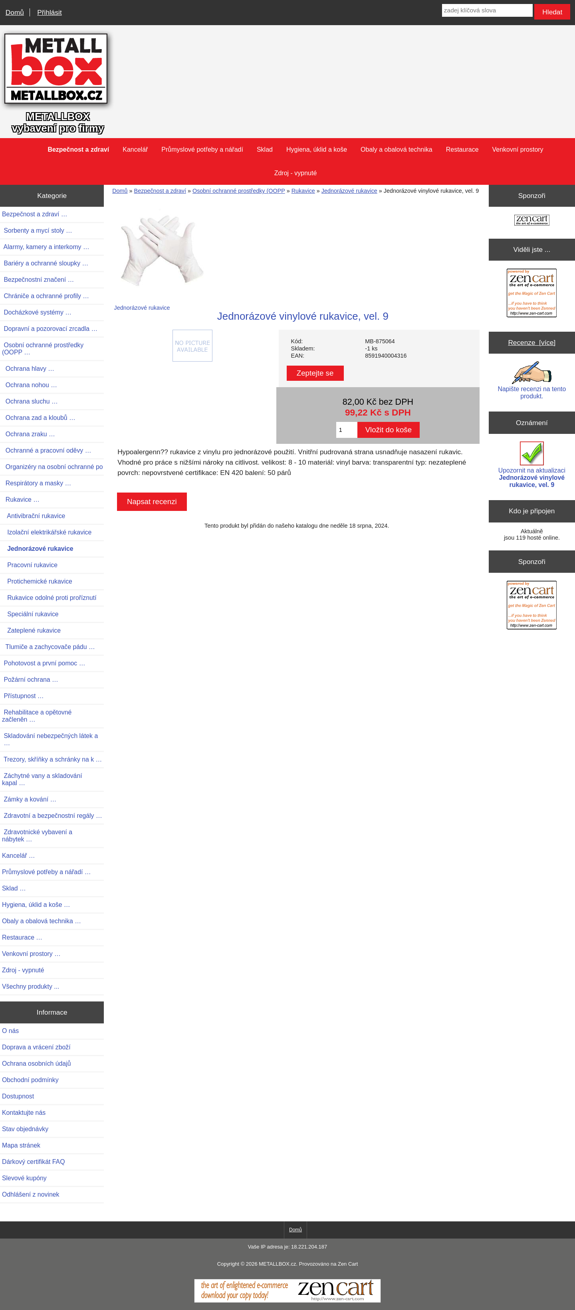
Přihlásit (49, 12)
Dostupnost (18, 1096)
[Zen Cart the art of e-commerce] (531, 221)
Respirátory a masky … (36, 483)
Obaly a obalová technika (396, 149)
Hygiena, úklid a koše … (36, 904)
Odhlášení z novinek (30, 1194)
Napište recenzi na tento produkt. (532, 380)
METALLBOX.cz (277, 1264)
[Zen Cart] (287, 1301)
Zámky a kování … (29, 799)
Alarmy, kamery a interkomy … (45, 246)
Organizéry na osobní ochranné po (52, 466)
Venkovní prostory (517, 149)
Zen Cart (348, 1264)
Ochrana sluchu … (30, 401)
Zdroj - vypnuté (295, 173)
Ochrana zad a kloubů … (38, 417)
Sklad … (14, 888)
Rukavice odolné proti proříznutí (49, 597)
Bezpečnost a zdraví (160, 191)
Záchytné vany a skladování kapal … (42, 779)
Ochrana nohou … (29, 385)
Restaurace (462, 149)
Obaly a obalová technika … (41, 921)
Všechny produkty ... (30, 986)
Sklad (265, 149)
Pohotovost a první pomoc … (43, 663)
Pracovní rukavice (30, 565)
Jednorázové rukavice (349, 191)
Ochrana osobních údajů (36, 1063)
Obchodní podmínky (30, 1079)
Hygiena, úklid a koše (316, 149)
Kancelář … (18, 855)
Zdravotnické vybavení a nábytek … (37, 836)
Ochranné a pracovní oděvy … (46, 450)
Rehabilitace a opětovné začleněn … (36, 716)
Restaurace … (22, 937)
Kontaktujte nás (24, 1112)
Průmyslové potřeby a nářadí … (46, 872)
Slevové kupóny (24, 1178)
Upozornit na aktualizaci (531, 464)
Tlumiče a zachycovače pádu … (48, 646)
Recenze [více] (531, 342)
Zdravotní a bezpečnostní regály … (52, 815)
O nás (10, 1030)
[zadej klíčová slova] (487, 10)
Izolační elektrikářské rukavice (46, 532)
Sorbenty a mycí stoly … (37, 230)
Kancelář (135, 149)
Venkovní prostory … (31, 953)
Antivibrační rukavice (33, 516)
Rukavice (303, 191)
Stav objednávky (25, 1129)
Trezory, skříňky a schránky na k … (52, 759)
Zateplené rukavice (31, 630)
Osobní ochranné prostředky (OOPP (238, 191)
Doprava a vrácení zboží (36, 1047)
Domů (15, 12)
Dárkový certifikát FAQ (33, 1161)
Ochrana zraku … (28, 434)
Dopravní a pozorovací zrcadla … (49, 328)
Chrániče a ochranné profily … (45, 296)
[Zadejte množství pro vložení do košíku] (346, 430)
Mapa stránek (21, 1145)
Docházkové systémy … (36, 312)
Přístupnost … (23, 696)
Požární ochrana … (30, 679)
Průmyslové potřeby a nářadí (202, 149)
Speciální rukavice (30, 614)
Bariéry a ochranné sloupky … (45, 263)
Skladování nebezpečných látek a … (50, 739)
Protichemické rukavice (37, 581)
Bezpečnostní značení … (38, 279)
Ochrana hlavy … (28, 368)
